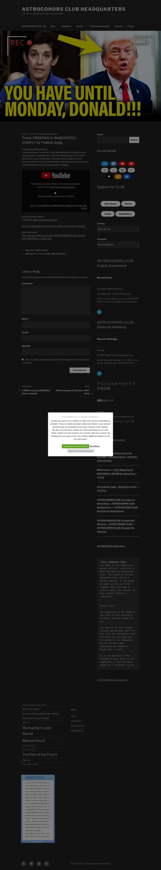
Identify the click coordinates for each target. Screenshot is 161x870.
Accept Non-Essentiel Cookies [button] (75, 446)
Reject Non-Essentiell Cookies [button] (81, 451)
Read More (95, 446)
